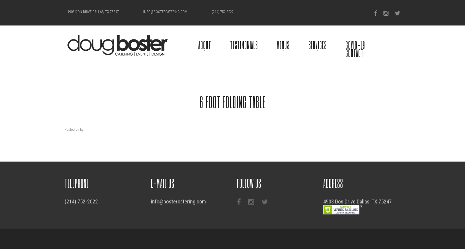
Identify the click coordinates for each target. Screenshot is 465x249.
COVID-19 (355, 45)
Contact (354, 53)
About (204, 45)
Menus (283, 45)
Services (317, 45)
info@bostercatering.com (165, 12)
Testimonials (244, 45)
